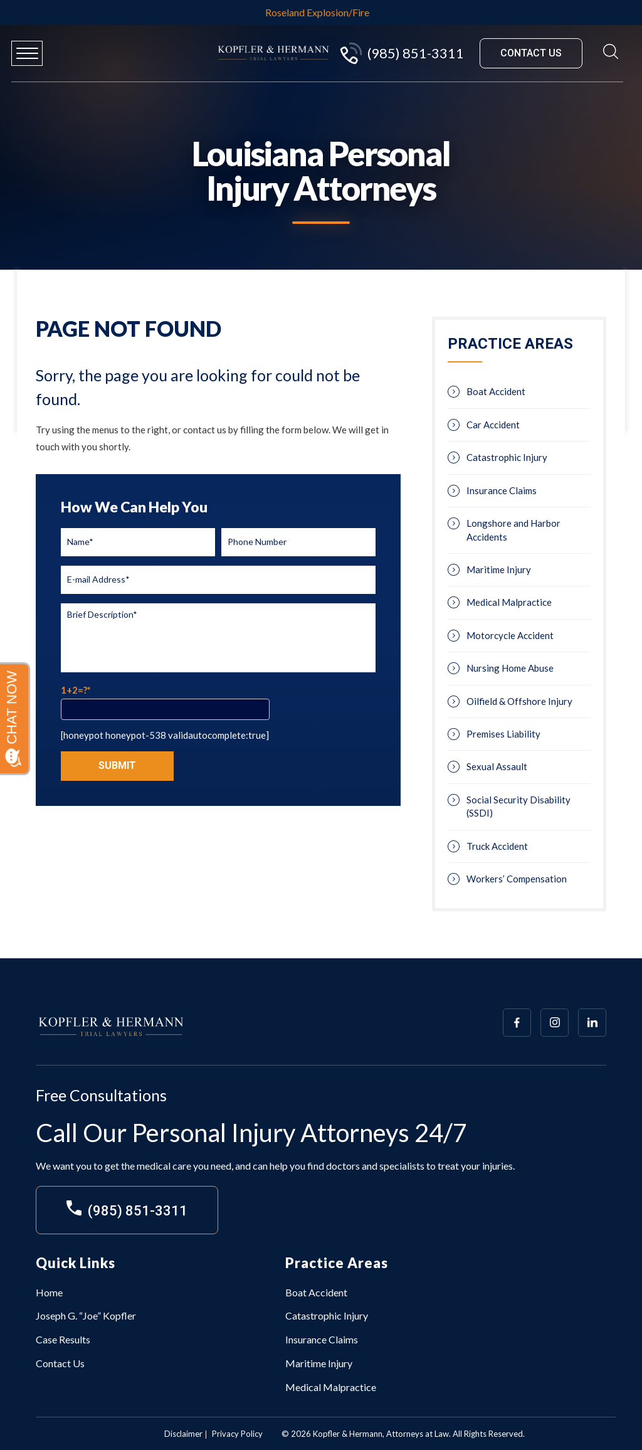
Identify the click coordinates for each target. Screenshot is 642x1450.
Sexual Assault (496, 766)
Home (49, 1292)
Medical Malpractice (509, 602)
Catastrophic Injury (506, 457)
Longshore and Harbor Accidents (513, 529)
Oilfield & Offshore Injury (519, 701)
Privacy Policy (237, 1434)
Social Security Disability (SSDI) (518, 806)
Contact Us (60, 1363)
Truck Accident (497, 846)
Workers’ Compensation (516, 878)
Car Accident (493, 424)
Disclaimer (183, 1434)
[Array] (517, 1022)
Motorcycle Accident (510, 635)
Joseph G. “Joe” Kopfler (86, 1315)
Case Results (63, 1339)
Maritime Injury (498, 569)
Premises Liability (503, 733)
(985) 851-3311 (401, 53)
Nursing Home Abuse (510, 668)
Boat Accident (495, 391)
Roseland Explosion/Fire (317, 12)
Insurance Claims (501, 490)
